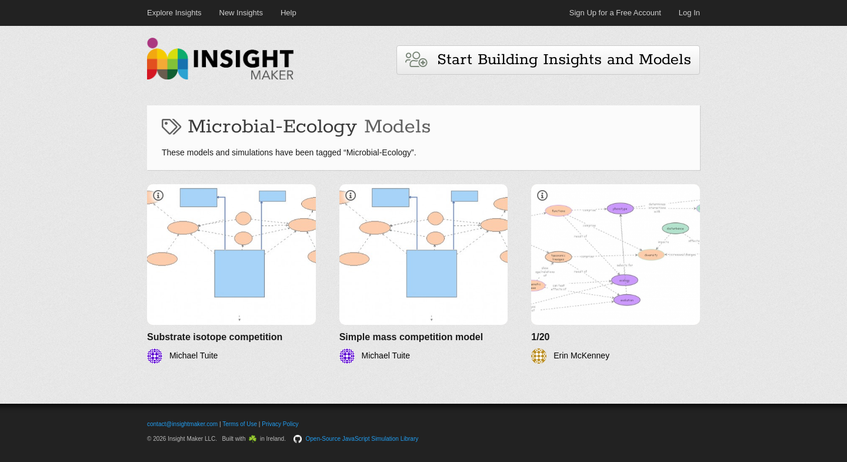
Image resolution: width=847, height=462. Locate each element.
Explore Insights (174, 12)
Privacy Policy (280, 424)
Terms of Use (239, 424)
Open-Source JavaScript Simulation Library (362, 439)
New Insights (241, 12)
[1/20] (615, 274)
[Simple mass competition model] (423, 274)
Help (288, 12)
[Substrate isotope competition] (231, 274)
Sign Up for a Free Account (615, 12)
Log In (689, 12)
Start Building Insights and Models (548, 59)
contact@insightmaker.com (182, 424)
